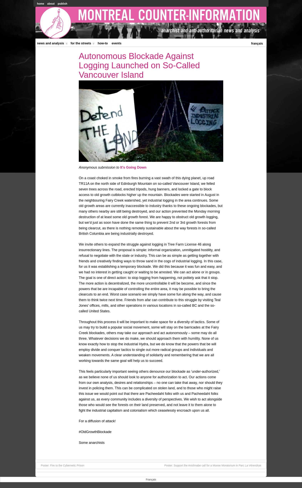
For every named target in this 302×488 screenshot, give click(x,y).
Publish (62, 3)
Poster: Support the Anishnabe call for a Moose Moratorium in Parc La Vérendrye (214, 465)
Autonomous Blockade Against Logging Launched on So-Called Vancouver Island (139, 65)
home (40, 3)
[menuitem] (257, 43)
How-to (103, 43)
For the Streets (83, 44)
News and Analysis (52, 44)
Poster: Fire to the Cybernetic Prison (60, 465)
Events (117, 43)
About (51, 3)
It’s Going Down (133, 167)
